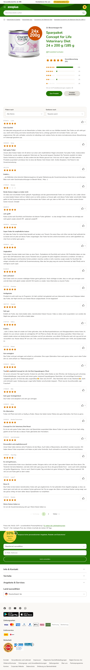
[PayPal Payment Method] (30, 625)
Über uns (64, 663)
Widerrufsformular (9, 663)
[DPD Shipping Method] (12, 635)
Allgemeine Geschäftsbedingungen (55, 660)
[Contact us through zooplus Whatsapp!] (25, 608)
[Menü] (5, 7)
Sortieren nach (51, 110)
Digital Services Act (75, 660)
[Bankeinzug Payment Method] (64, 625)
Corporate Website (17, 666)
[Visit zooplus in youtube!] (15, 608)
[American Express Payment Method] (18, 625)
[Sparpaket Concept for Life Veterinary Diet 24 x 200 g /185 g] (23, 44)
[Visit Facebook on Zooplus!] (4, 608)
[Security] (8, 648)
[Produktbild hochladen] (54, 52)
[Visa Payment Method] (6, 625)
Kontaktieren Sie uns (43, 2)
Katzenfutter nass (27, 19)
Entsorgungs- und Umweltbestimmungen (33, 663)
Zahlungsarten (54, 663)
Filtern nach (9, 110)
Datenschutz (30, 666)
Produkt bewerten (72, 93)
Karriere (6, 666)
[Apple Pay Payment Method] (36, 625)
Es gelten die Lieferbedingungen (54, 526)
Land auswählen (11, 589)
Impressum (37, 660)
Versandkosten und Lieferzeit (21, 660)
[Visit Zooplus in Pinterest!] (20, 608)
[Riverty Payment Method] (48, 625)
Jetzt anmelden (45, 559)
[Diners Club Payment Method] (24, 625)
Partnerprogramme (76, 663)
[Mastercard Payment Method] (12, 625)
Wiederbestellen (61, 2)
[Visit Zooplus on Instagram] (10, 608)
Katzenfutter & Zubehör (13, 19)
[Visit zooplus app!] (11, 616)
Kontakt (6, 660)
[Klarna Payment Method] (42, 625)
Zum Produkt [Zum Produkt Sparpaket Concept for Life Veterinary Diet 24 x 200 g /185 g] (54, 93)
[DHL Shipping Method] (6, 635)
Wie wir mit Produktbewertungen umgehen (60, 88)
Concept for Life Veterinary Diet (43, 19)
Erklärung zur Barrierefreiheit (46, 666)
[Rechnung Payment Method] (55, 625)
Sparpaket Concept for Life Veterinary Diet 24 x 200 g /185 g (71, 19)
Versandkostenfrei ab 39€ (12, 2)
